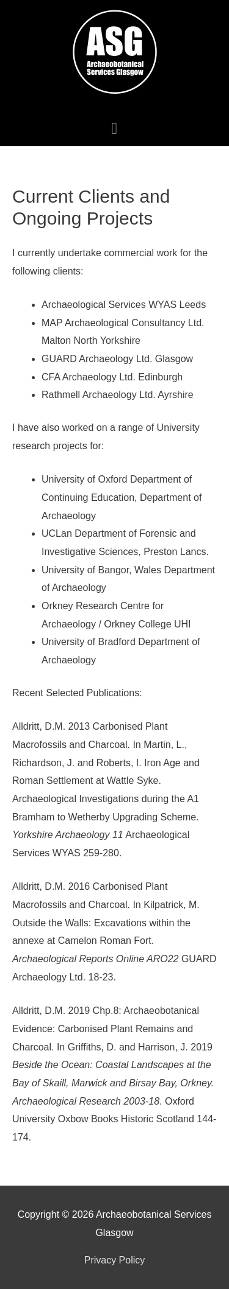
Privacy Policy (114, 1260)
